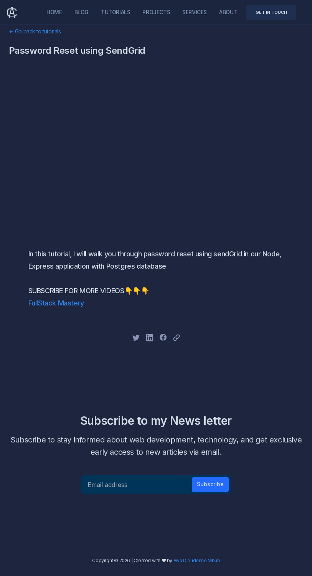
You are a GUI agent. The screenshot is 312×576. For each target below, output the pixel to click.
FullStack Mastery (56, 303)
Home (54, 12)
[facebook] (163, 337)
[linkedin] (150, 338)
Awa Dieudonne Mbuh (196, 560)
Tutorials (115, 12)
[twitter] (136, 338)
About (228, 12)
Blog (81, 12)
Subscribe (210, 484)
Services (194, 12)
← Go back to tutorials (35, 31)
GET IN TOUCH (271, 12)
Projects (156, 12)
